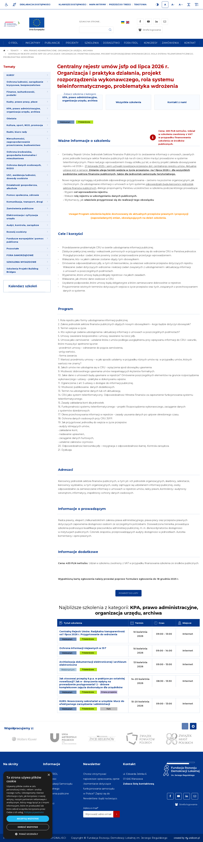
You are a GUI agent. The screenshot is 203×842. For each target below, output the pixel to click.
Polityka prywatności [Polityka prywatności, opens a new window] (34, 812)
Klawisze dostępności (72, 4)
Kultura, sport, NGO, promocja (25, 125)
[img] (38, 24)
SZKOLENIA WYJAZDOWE (21, 262)
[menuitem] (13, 43)
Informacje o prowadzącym (82, 509)
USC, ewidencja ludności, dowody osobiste (21, 177)
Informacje (51, 764)
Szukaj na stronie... (90, 21)
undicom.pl (193, 838)
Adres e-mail (90, 808)
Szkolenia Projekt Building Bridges (22, 270)
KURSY (10, 75)
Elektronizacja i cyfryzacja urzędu (22, 217)
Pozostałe (13, 248)
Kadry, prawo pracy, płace (22, 101)
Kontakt (129, 764)
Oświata (11, 118)
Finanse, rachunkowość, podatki (21, 93)
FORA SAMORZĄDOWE (20, 255)
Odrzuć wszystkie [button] (28, 827)
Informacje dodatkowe (78, 552)
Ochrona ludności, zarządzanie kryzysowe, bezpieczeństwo (25, 83)
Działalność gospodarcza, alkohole (22, 187)
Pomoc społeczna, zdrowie (23, 195)
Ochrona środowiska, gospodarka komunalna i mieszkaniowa (22, 155)
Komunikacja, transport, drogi (25, 201)
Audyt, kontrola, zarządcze (23, 225)
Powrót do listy (128, 593)
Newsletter (92, 764)
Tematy (9, 67)
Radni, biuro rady (17, 132)
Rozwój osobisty (17, 231)
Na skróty (10, 764)
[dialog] (27, 805)
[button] (28, 833)
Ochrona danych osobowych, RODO (24, 167)
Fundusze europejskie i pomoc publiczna (25, 240)
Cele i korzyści (70, 234)
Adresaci (65, 470)
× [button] (48, 775)
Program (65, 309)
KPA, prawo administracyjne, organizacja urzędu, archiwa (24, 110)
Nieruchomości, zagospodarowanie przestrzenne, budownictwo (23, 141)
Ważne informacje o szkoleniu (84, 141)
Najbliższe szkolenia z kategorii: (128, 610)
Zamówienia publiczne (20, 208)
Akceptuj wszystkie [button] (28, 818)
